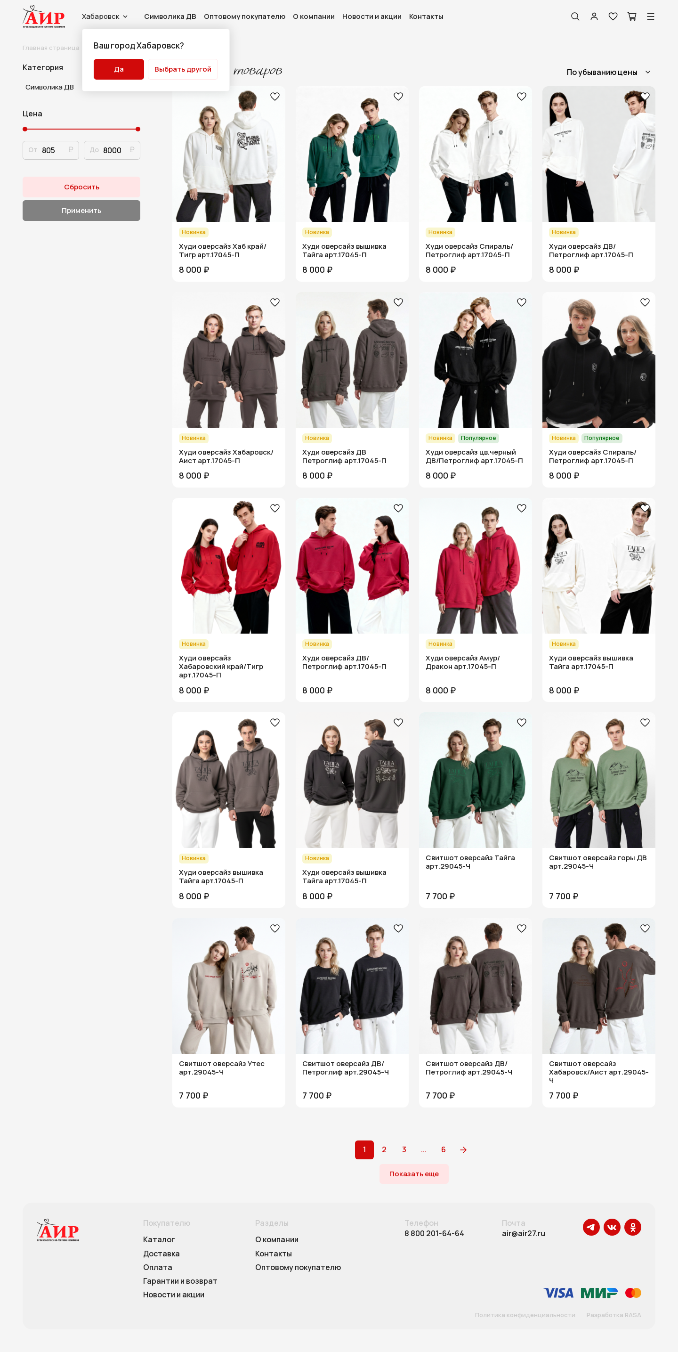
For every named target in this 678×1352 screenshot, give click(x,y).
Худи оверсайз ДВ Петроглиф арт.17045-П (344, 456)
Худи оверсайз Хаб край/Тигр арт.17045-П (222, 250)
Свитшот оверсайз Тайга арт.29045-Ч (470, 862)
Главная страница (51, 47)
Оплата (157, 1267)
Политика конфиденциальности (525, 1315)
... (424, 1149)
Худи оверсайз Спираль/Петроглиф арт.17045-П (469, 250)
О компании (314, 16)
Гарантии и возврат (180, 1281)
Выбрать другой (182, 69)
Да (119, 69)
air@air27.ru (523, 1233)
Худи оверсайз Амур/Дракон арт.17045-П (463, 662)
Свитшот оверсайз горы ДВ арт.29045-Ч (598, 862)
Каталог (159, 1240)
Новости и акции (372, 16)
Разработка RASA (614, 1315)
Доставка (161, 1254)
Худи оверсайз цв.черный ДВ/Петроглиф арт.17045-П (474, 456)
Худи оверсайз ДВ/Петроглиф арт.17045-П (591, 250)
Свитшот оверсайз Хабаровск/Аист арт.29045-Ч (599, 1072)
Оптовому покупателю (244, 16)
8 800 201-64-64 (434, 1233)
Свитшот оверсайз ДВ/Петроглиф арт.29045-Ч (345, 1067)
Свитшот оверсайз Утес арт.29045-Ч (222, 1067)
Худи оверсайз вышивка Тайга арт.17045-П (344, 250)
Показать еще (414, 1174)
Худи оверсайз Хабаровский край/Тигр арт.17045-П (221, 666)
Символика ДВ (170, 16)
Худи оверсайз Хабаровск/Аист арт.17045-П (226, 456)
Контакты (426, 16)
